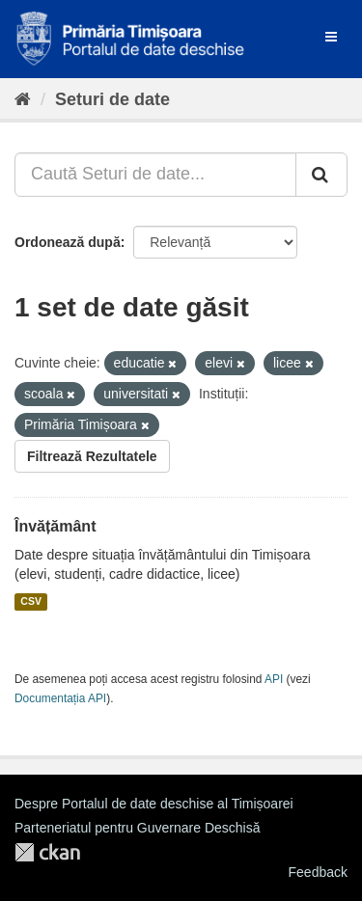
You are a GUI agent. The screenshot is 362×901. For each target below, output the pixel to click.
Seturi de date (112, 99)
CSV (31, 602)
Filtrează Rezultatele (92, 456)
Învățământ (55, 526)
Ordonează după (67, 242)
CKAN (47, 852)
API (274, 679)
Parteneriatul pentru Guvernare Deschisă (137, 827)
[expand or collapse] (331, 36)
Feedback (318, 872)
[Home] (22, 99)
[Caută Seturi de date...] (155, 174)
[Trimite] (321, 174)
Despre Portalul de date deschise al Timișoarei (153, 803)
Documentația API (60, 698)
